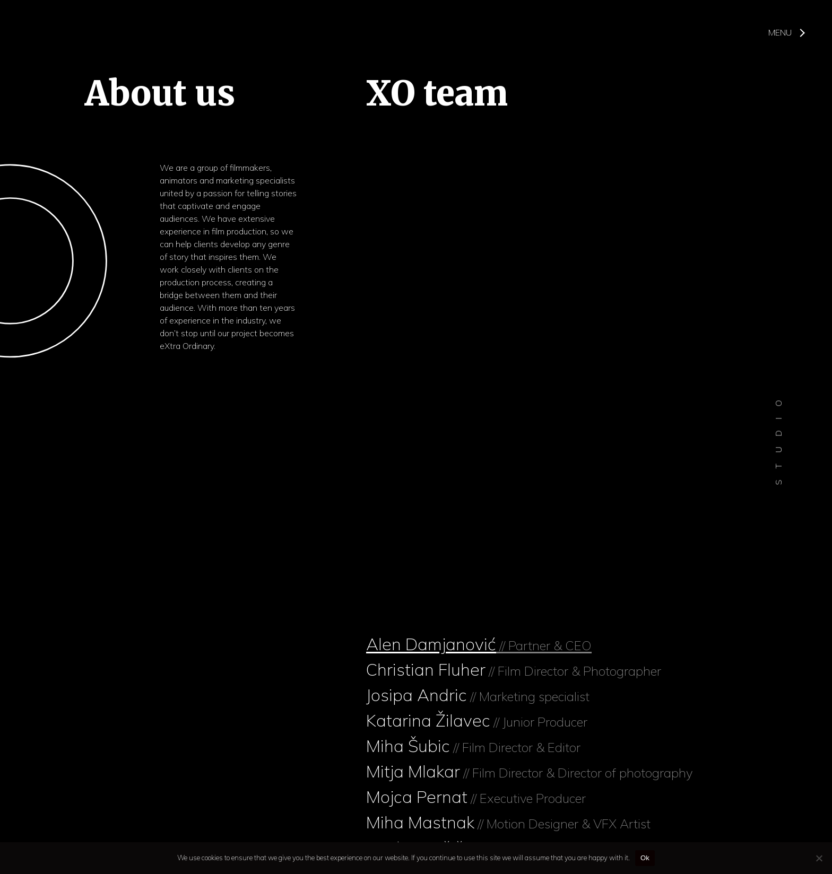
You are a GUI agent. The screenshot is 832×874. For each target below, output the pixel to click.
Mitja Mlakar (529, 771)
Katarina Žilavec (476, 720)
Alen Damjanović (479, 643)
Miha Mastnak (508, 822)
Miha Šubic (473, 745)
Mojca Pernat (476, 796)
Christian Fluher (513, 669)
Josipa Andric (478, 694)
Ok (644, 858)
